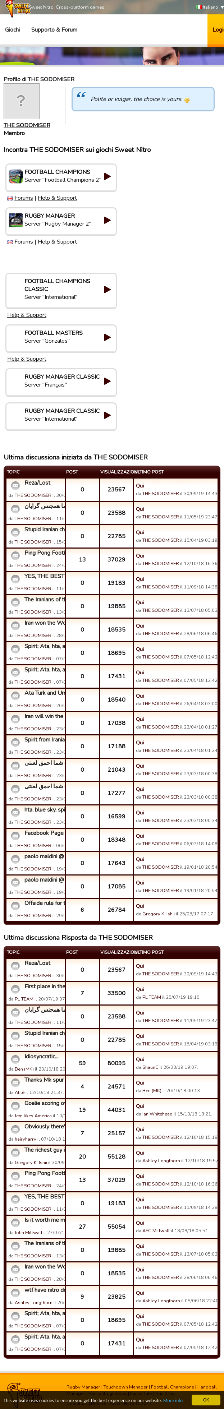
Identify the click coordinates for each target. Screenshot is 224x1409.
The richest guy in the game (43, 1149)
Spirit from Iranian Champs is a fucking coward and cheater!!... (43, 739)
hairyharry (25, 1139)
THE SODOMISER (27, 125)
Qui (140, 485)
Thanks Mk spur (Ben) (43, 1079)
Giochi (12, 30)
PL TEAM (24, 999)
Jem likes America (33, 1116)
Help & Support (57, 198)
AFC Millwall (156, 1231)
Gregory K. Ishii (158, 914)
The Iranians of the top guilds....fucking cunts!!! (43, 599)
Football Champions (172, 1387)
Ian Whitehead (157, 1114)
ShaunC (150, 1067)
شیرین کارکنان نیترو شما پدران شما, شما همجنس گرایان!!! (43, 506)
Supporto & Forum (54, 30)
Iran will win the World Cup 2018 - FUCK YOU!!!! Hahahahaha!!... (43, 716)
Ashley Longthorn (161, 1161)
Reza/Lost (37, 482)
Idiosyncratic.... (41, 1056)
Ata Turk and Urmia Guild (43, 693)
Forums (23, 198)
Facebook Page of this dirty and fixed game (43, 833)
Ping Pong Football (43, 552)
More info (173, 1401)
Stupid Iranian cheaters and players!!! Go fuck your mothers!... (43, 529)
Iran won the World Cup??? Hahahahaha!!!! (43, 622)
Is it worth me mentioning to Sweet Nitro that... (43, 1220)
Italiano (207, 7)
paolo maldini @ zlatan (43, 856)
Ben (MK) (24, 1069)
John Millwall (28, 1232)
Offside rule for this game (43, 903)
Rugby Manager (83, 1387)
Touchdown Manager (126, 1387)
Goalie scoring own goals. (43, 1103)
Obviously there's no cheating (43, 1126)
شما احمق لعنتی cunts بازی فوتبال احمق (43, 763)
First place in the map (43, 986)
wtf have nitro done (43, 1290)
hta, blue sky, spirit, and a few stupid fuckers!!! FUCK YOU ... (43, 809)
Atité (19, 1092)
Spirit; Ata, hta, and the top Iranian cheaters (43, 646)
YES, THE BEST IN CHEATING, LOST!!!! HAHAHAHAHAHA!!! (43, 576)
